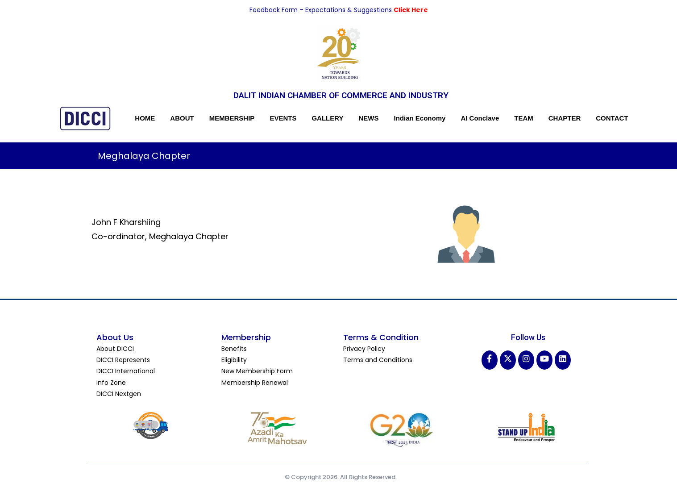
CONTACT (612, 118)
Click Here (411, 9)
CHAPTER (564, 118)
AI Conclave (480, 118)
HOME (145, 118)
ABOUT (182, 118)
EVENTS (283, 118)
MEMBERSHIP (232, 118)
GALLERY (327, 118)
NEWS (369, 118)
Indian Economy (420, 118)
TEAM (523, 118)
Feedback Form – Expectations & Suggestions (321, 9)
